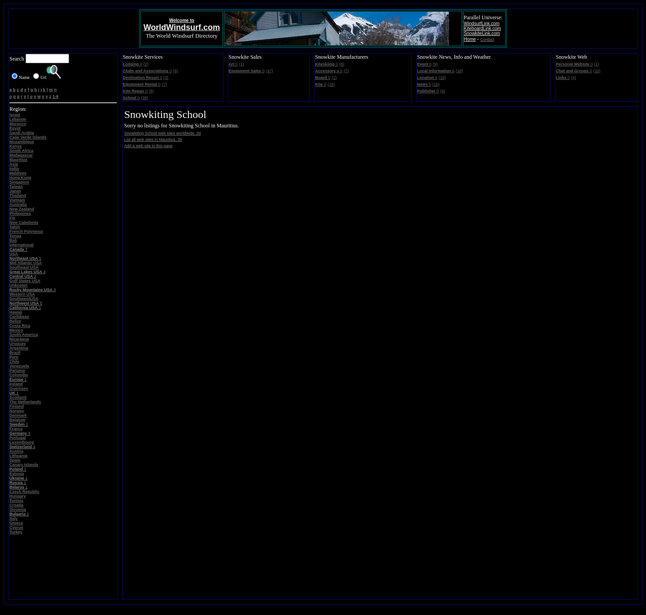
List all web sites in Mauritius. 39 (153, 139)
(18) (459, 71)
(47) (269, 71)
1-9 (55, 96)
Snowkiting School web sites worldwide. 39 (162, 133)
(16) (331, 84)
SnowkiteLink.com (482, 33)
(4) (442, 91)
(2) (146, 64)
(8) (341, 64)
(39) (144, 98)
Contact (487, 39)
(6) (175, 71)
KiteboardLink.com (482, 28)
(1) (241, 64)
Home (470, 39)
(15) (436, 84)
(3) (165, 77)
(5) (151, 91)
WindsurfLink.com (481, 23)
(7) (164, 84)
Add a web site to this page (148, 146)
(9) (435, 64)
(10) (597, 71)
